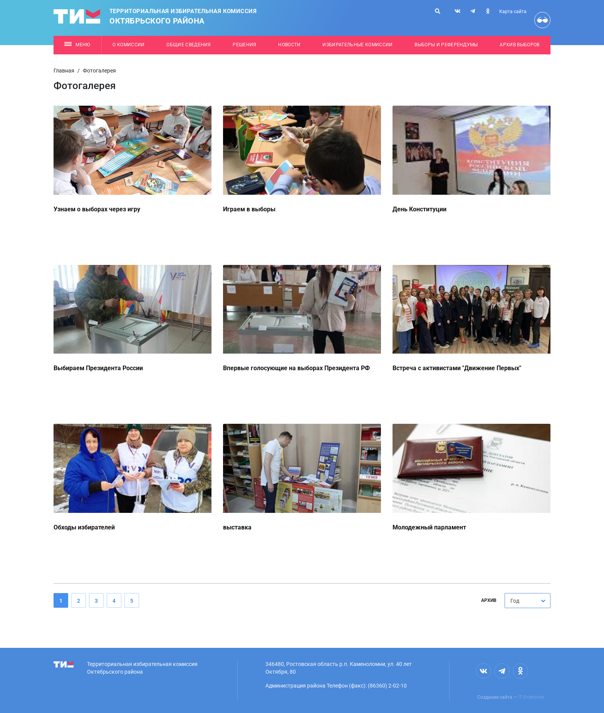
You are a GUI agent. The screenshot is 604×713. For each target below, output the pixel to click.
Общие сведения (188, 44)
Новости (289, 44)
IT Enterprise (531, 697)
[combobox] (528, 600)
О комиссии (128, 44)
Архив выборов (519, 44)
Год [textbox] (514, 601)
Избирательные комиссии (357, 44)
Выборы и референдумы (446, 44)
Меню (77, 44)
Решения (244, 44)
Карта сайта (513, 11)
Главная (64, 70)
